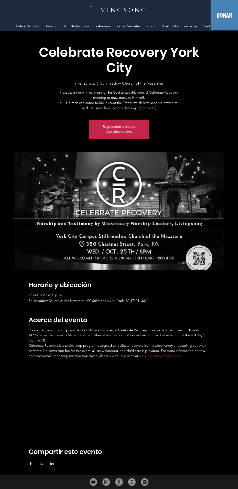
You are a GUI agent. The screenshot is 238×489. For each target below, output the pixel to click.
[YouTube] (93, 482)
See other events (119, 132)
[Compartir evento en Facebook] (31, 463)
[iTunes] (132, 482)
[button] (190, 26)
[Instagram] (106, 482)
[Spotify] (144, 482)
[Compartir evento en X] (41, 463)
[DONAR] (224, 15)
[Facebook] (119, 482)
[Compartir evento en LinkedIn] (52, 463)
